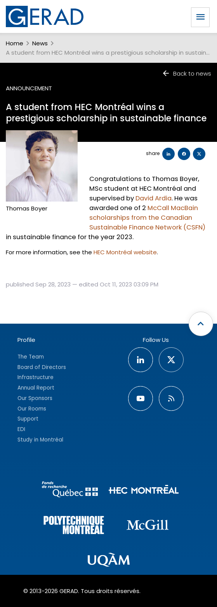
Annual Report (35, 387)
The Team (30, 356)
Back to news (186, 73)
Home (14, 43)
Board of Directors (41, 367)
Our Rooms (31, 408)
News (40, 43)
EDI (21, 429)
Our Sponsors (34, 398)
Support (27, 418)
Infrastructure (35, 377)
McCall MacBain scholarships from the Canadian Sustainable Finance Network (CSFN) (147, 217)
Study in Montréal (40, 439)
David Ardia (153, 198)
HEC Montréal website (125, 252)
